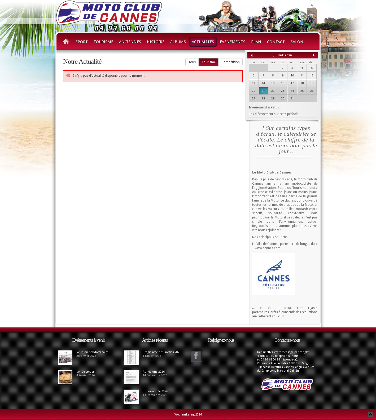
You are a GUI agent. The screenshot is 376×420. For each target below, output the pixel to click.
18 (302, 83)
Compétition (230, 62)
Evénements (232, 41)
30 (282, 98)
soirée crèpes (85, 371)
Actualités (203, 41)
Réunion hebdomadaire (92, 352)
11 (302, 75)
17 (292, 83)
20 (253, 91)
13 (253, 83)
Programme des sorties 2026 (162, 352)
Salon (297, 41)
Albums (178, 41)
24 (292, 91)
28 (263, 98)
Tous (192, 62)
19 (311, 83)
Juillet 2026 (282, 55)
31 (292, 98)
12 (311, 75)
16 (282, 83)
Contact (276, 41)
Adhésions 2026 (154, 371)
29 (272, 98)
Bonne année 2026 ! (156, 391)
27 (253, 98)
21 (263, 91)
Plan (256, 41)
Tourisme (103, 41)
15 (272, 83)
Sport (82, 41)
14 (263, 83)
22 (272, 91)
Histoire (155, 41)
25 (302, 91)
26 (311, 91)
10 (292, 75)
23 (282, 91)
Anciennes (130, 41)
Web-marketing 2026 (188, 414)
